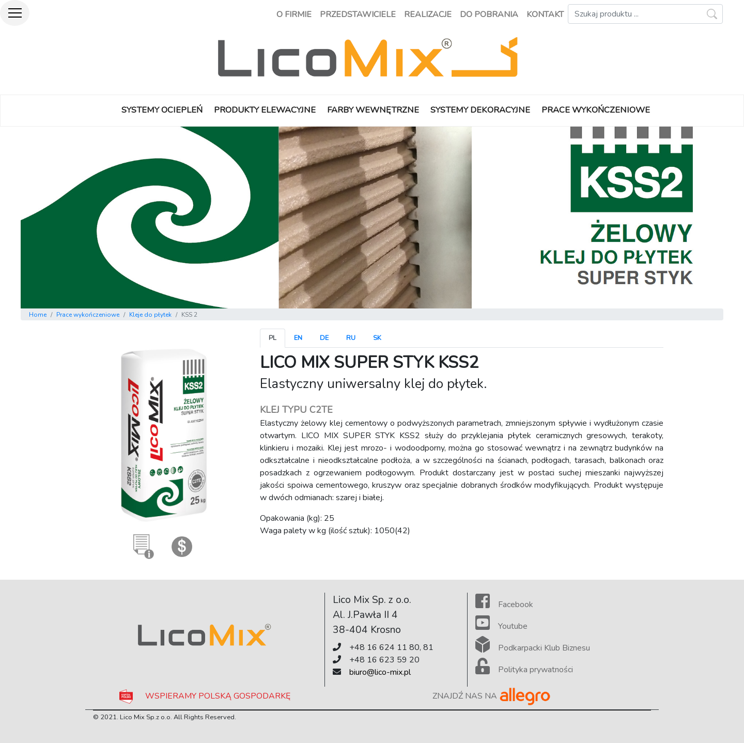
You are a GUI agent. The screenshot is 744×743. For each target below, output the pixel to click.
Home (38, 315)
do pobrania (489, 14)
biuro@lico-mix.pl (380, 672)
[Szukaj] (645, 14)
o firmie (294, 14)
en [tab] (298, 338)
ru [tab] (350, 338)
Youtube (501, 626)
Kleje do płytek (150, 315)
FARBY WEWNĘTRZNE (373, 110)
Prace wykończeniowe (87, 315)
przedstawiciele (358, 14)
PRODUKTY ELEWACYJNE (265, 110)
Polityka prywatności (524, 669)
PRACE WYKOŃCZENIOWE (595, 110)
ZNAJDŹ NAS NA (491, 696)
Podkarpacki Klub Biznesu (532, 648)
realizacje (428, 14)
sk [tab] (377, 338)
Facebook (504, 604)
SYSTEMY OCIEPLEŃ (162, 110)
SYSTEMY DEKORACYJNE (480, 110)
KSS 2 (189, 315)
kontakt (545, 14)
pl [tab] (272, 338)
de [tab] (324, 338)
